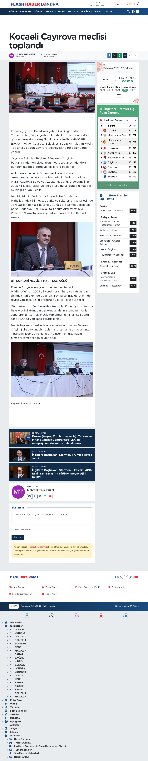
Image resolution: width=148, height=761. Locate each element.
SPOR (108, 11)
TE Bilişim (134, 606)
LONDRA (60, 11)
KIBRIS (49, 11)
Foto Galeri (14, 700)
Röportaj (12, 718)
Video (11, 704)
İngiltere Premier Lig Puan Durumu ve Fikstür (38, 746)
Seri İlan (12, 714)
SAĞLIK (16, 658)
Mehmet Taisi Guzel (40, 490)
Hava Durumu (17, 587)
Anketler (12, 725)
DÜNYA (13, 11)
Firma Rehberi (16, 711)
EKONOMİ (25, 11)
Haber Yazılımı (122, 606)
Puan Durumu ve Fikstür (88, 587)
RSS (13, 606)
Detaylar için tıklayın (118, 185)
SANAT (99, 11)
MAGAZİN (73, 11)
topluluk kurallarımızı (38, 547)
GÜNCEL (38, 11)
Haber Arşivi (49, 594)
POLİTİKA (86, 11)
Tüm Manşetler (117, 587)
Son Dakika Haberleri (20, 594)
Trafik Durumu (50, 587)
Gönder (17, 537)
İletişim (11, 732)
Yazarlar (12, 707)
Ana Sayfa (13, 622)
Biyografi (13, 721)
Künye (11, 728)
